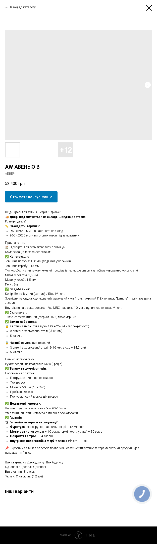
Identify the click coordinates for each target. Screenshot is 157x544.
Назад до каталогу (22, 7)
